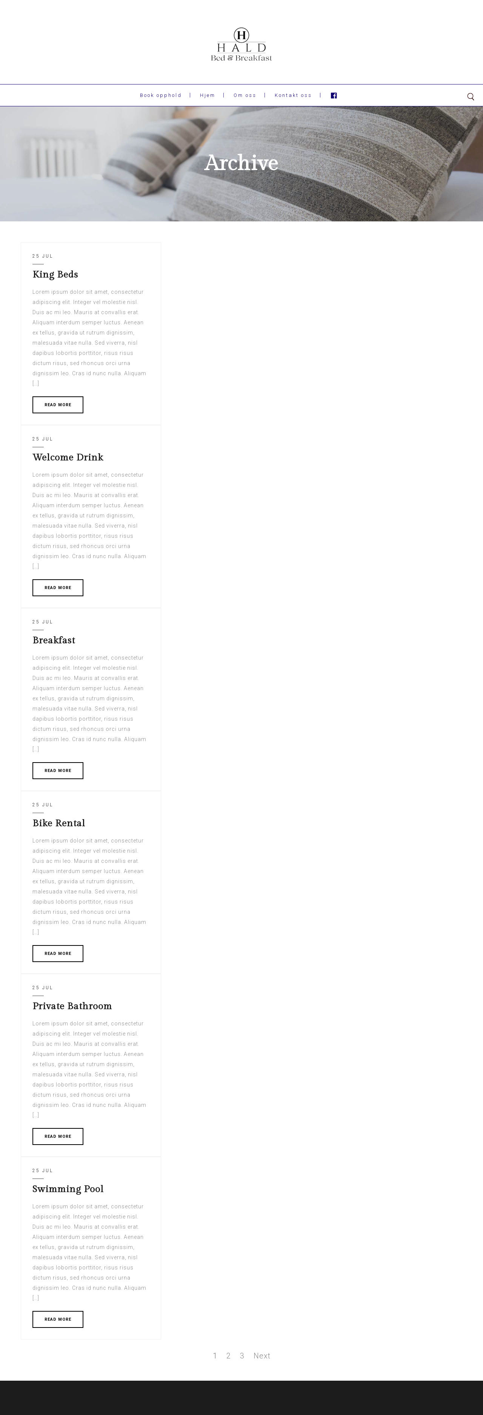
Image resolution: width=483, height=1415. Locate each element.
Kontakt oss (293, 95)
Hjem (207, 95)
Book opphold (161, 95)
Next (262, 1355)
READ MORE (58, 404)
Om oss (245, 95)
